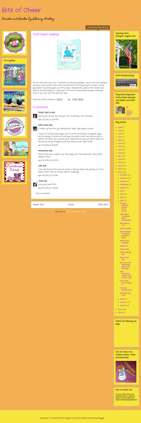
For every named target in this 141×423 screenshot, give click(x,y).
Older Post (103, 204)
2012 (120, 172)
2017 (120, 156)
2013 (120, 169)
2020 (120, 147)
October (123, 181)
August (123, 188)
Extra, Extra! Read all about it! (126, 283)
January (123, 305)
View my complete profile (129, 113)
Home (71, 204)
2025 (120, 131)
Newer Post (38, 204)
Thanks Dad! (124, 249)
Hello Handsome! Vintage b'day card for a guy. (126, 274)
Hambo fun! (124, 246)
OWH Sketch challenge (124, 242)
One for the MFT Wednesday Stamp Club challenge (126, 265)
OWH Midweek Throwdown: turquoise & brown (125, 234)
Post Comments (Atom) (76, 211)
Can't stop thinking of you (126, 289)
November (124, 178)
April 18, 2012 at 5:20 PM (48, 119)
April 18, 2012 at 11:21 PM (48, 175)
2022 (120, 140)
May (122, 197)
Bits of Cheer (21, 10)
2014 (120, 166)
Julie (40, 165)
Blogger (101, 418)
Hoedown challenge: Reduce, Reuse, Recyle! (124, 207)
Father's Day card (124, 258)
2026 (120, 127)
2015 (120, 163)
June (122, 194)
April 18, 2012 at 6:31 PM (48, 160)
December (124, 175)
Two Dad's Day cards (125, 294)
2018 (120, 153)
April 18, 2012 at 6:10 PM (48, 145)
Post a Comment (43, 193)
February (123, 302)
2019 (120, 150)
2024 (120, 134)
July (121, 191)
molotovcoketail (80, 418)
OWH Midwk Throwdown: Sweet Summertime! (125, 217)
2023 (120, 137)
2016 (120, 159)
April (122, 200)
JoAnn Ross (43, 125)
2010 (120, 312)
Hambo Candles (125, 228)
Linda (40, 181)
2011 (120, 309)
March (122, 299)
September (124, 184)
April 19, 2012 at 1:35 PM (48, 188)
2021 (120, 143)
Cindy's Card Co (44, 112)
